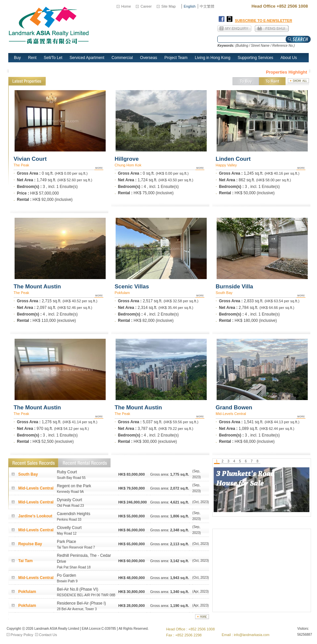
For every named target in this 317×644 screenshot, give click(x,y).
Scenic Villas (132, 286)
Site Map (168, 6)
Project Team (175, 57)
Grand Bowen (234, 407)
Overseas (148, 57)
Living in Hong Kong (212, 57)
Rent (32, 57)
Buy (17, 57)
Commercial (122, 57)
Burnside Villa (234, 286)
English (189, 6)
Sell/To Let (53, 57)
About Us (289, 57)
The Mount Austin (37, 286)
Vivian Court (30, 159)
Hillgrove (127, 159)
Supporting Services (255, 57)
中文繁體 (207, 6)
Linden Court (233, 159)
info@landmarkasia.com (251, 635)
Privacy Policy (22, 635)
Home (126, 6)
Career (146, 6)
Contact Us (48, 635)
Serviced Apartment (87, 57)
